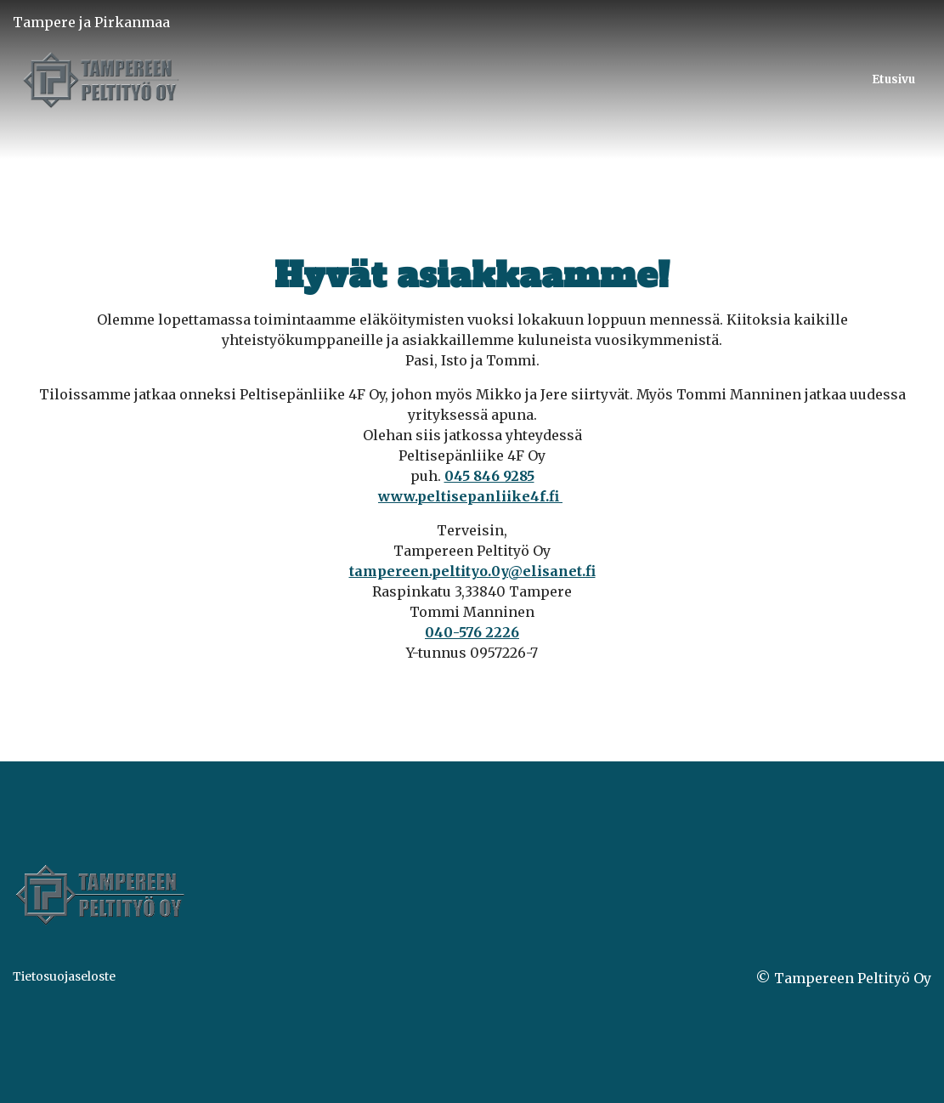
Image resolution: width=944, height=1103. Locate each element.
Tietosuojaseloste (64, 976)
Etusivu (893, 79)
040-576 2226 (472, 632)
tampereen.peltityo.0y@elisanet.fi (472, 571)
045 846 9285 (489, 475)
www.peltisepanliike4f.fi (470, 496)
